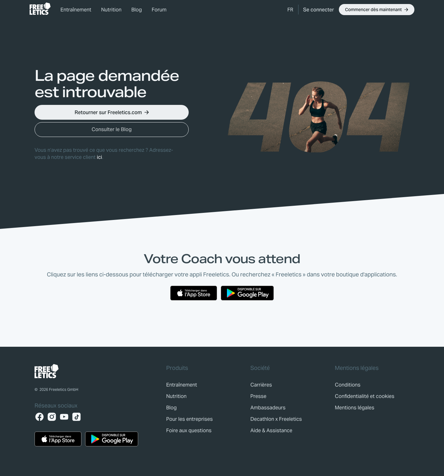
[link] (40, 8)
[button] (290, 9)
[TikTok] (76, 417)
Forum (159, 9)
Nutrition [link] (111, 9)
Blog (136, 9)
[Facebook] (39, 417)
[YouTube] (64, 417)
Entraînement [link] (75, 9)
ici (99, 157)
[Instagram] (52, 417)
